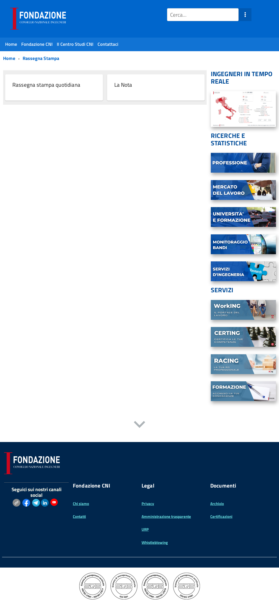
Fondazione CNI (37, 44)
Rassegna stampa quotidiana (46, 85)
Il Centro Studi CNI (75, 44)
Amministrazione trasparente (166, 516)
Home (11, 44)
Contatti (79, 516)
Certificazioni (221, 516)
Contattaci (108, 44)
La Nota (123, 85)
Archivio (217, 504)
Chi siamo (81, 504)
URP (145, 529)
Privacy (148, 504)
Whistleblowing (155, 542)
